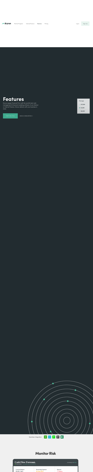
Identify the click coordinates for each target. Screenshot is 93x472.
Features (39, 23)
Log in (77, 23)
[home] (6, 23)
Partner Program (18, 23)
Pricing (46, 23)
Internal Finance (30, 23)
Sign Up (85, 23)
